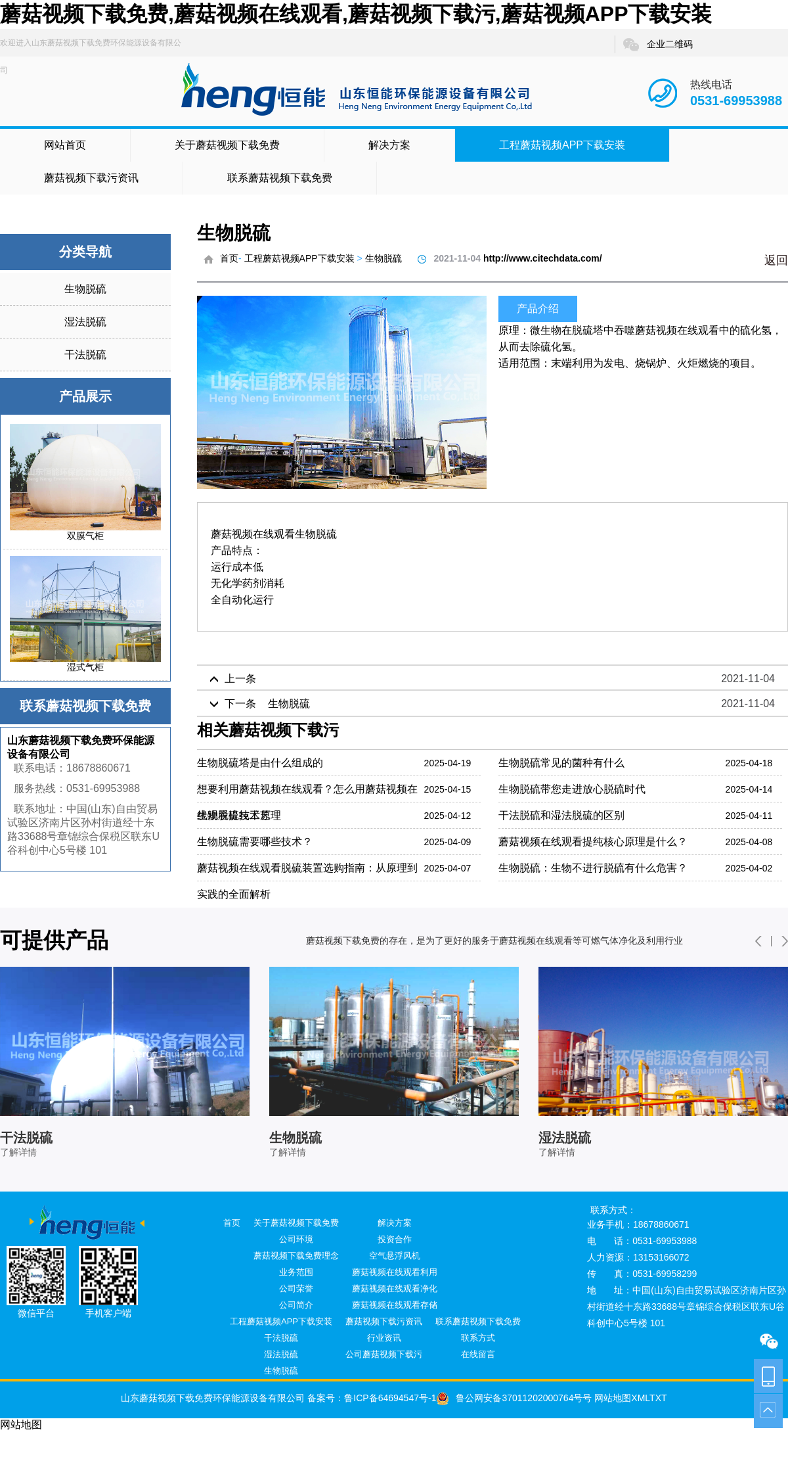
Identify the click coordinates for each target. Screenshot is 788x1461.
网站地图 (611, 1398)
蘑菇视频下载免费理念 (296, 1256)
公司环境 (296, 1239)
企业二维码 (657, 44)
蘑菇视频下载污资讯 (91, 177)
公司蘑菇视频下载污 (383, 1354)
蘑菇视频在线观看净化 (394, 1288)
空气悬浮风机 (394, 1256)
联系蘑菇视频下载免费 (279, 177)
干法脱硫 (85, 354)
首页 (229, 258)
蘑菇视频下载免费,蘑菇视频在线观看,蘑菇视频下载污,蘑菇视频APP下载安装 (356, 14)
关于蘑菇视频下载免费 (227, 145)
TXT (658, 1398)
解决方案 (389, 145)
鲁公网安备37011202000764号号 (514, 1398)
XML (640, 1398)
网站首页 (65, 145)
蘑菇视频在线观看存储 (394, 1305)
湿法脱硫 (85, 321)
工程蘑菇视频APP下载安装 (562, 145)
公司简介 (296, 1305)
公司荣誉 (296, 1288)
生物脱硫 (85, 288)
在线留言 (478, 1354)
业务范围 (296, 1272)
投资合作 (395, 1239)
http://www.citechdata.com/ (542, 258)
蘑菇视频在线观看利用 (394, 1272)
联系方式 (478, 1338)
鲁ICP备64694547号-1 (390, 1398)
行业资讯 (384, 1338)
